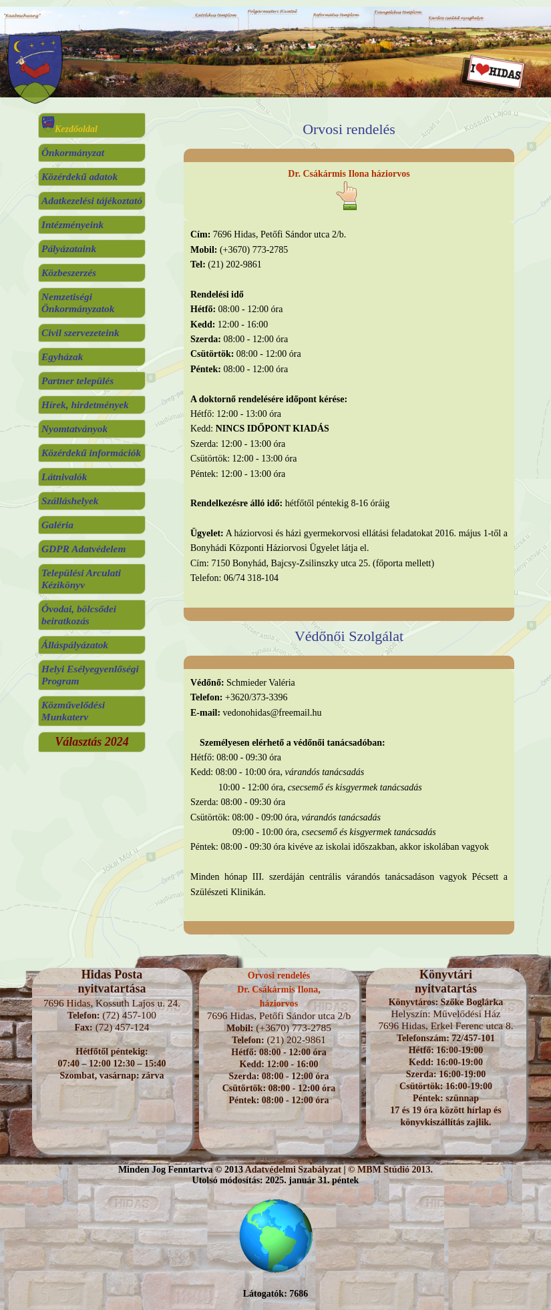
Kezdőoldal (69, 129)
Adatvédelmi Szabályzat (293, 1170)
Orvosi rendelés (279, 975)
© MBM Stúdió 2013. (390, 1170)
